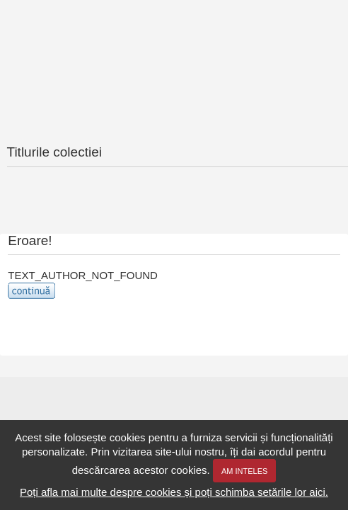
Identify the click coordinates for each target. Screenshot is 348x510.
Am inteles (244, 471)
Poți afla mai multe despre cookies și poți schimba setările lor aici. (174, 492)
